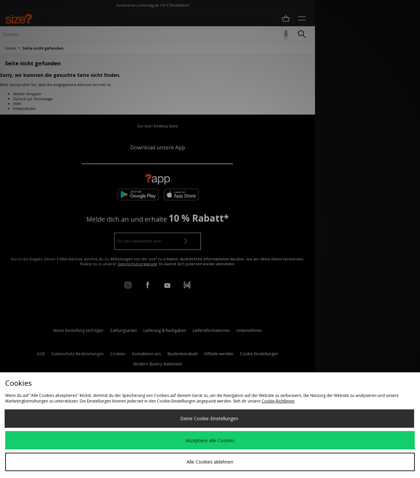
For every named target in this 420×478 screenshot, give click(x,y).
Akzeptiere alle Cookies (210, 440)
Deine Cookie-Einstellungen (209, 418)
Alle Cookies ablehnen (210, 462)
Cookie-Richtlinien (278, 401)
